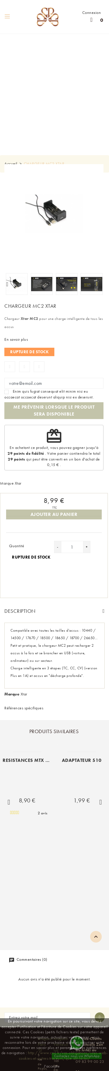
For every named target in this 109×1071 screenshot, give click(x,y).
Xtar (18, 483)
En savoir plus (16, 339)
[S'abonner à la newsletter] (100, 1017)
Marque (7, 483)
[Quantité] (72, 547)
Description (20, 611)
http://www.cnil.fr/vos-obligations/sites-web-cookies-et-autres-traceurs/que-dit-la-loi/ (63, 1055)
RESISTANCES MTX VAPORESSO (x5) (43, 760)
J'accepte (52, 1066)
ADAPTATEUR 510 (82, 760)
